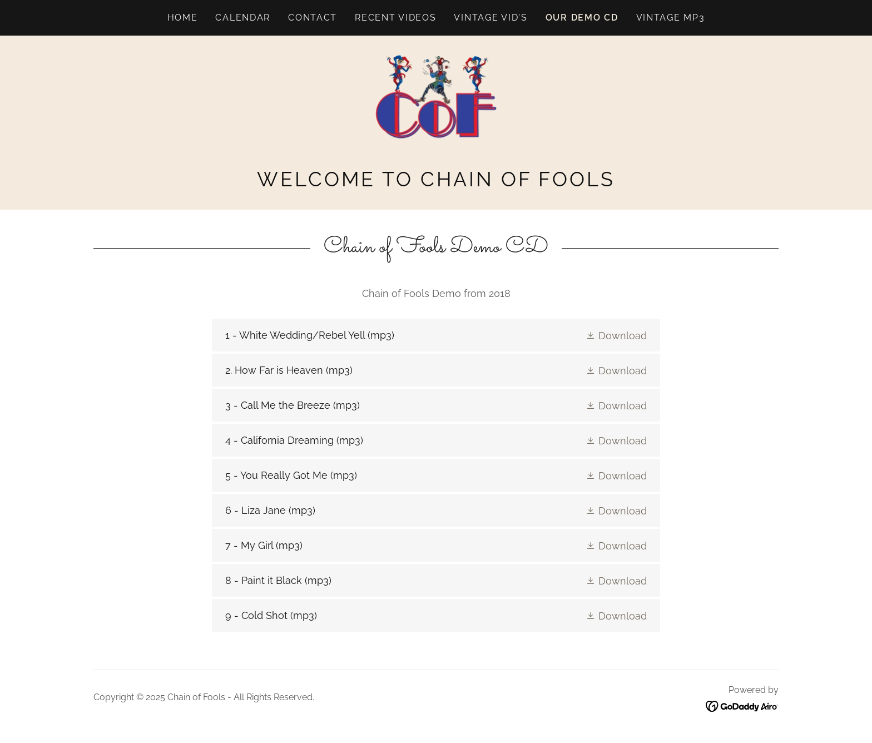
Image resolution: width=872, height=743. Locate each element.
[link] (436, 107)
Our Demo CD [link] (582, 17)
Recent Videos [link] (395, 17)
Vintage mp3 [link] (670, 17)
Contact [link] (312, 17)
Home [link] (182, 17)
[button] (616, 335)
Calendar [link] (242, 17)
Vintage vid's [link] (490, 17)
